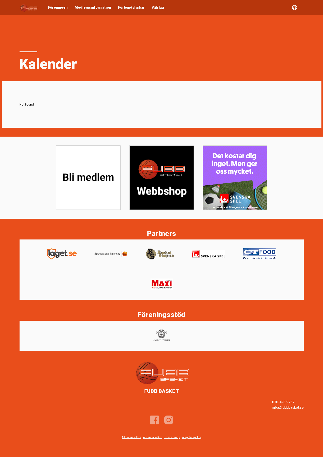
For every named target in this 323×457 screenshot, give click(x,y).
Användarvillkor (152, 437)
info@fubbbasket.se (288, 407)
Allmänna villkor (131, 437)
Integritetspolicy (191, 437)
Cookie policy (172, 437)
